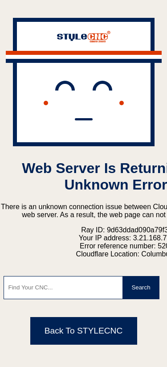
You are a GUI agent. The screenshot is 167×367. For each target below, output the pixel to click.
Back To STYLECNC (84, 330)
